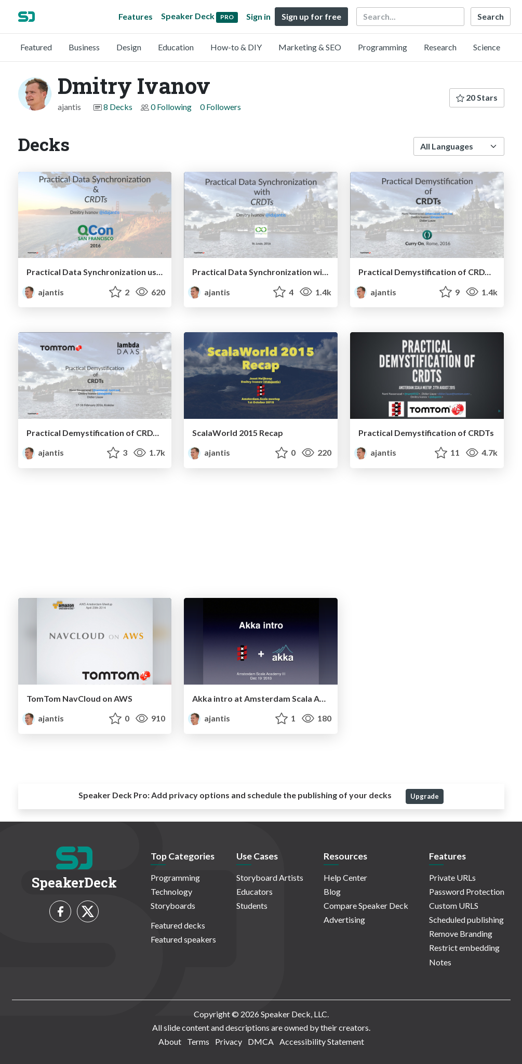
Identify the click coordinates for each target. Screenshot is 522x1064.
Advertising (344, 919)
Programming (382, 47)
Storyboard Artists (269, 877)
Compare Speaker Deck (366, 905)
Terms (198, 1041)
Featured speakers (183, 939)
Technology (171, 891)
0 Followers (220, 107)
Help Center (345, 877)
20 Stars (477, 97)
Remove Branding (460, 933)
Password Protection (466, 891)
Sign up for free (311, 16)
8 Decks (117, 107)
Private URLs (452, 877)
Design (128, 47)
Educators (254, 891)
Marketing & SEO (309, 47)
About (169, 1041)
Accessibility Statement (321, 1041)
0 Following (171, 107)
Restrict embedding (464, 947)
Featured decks (178, 925)
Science (486, 47)
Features (135, 16)
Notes (440, 962)
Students (251, 905)
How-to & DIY (236, 47)
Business (84, 47)
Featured (36, 47)
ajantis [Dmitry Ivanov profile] (43, 292)
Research (440, 47)
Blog (332, 891)
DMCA (261, 1041)
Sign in (258, 16)
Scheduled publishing (466, 919)
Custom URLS (453, 905)
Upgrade (424, 796)
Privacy (228, 1041)
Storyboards (173, 905)
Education (176, 47)
